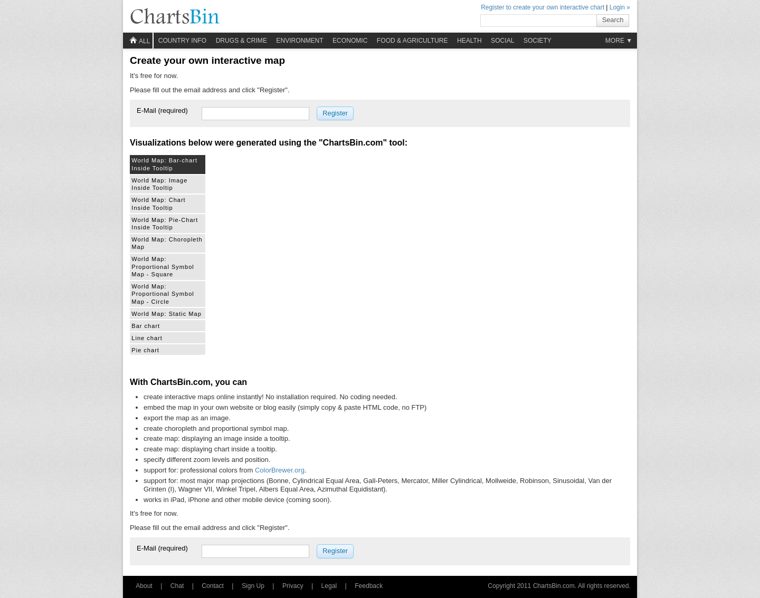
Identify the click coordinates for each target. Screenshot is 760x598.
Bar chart (145, 326)
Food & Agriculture (412, 40)
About (144, 586)
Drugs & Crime (241, 40)
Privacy (292, 586)
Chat (177, 586)
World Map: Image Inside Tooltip (159, 184)
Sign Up (253, 586)
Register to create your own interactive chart (542, 7)
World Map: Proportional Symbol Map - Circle (162, 294)
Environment (299, 40)
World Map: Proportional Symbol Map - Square (162, 266)
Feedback (369, 586)
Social (502, 40)
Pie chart (145, 350)
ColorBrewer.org (280, 470)
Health (469, 40)
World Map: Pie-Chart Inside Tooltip (164, 223)
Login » (620, 7)
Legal (329, 586)
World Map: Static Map (166, 314)
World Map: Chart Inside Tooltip (158, 203)
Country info (182, 40)
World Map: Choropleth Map (166, 243)
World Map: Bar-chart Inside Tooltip (164, 164)
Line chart (147, 338)
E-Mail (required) (162, 110)
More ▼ (619, 40)
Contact (213, 586)
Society (538, 40)
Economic (349, 40)
